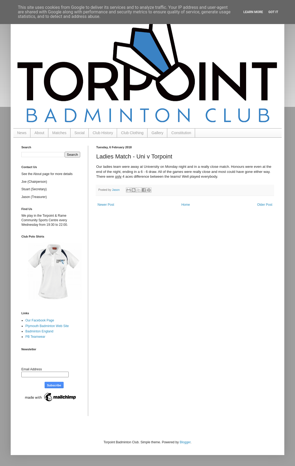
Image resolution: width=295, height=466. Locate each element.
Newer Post (106, 205)
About (39, 133)
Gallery (157, 133)
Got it (273, 12)
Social (80, 133)
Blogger (185, 442)
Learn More (253, 12)
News (21, 133)
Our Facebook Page (39, 320)
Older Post (264, 205)
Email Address (31, 369)
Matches (59, 133)
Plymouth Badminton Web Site (47, 326)
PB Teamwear (35, 337)
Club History (103, 133)
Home (185, 205)
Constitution (181, 133)
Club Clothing (132, 133)
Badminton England (39, 331)
